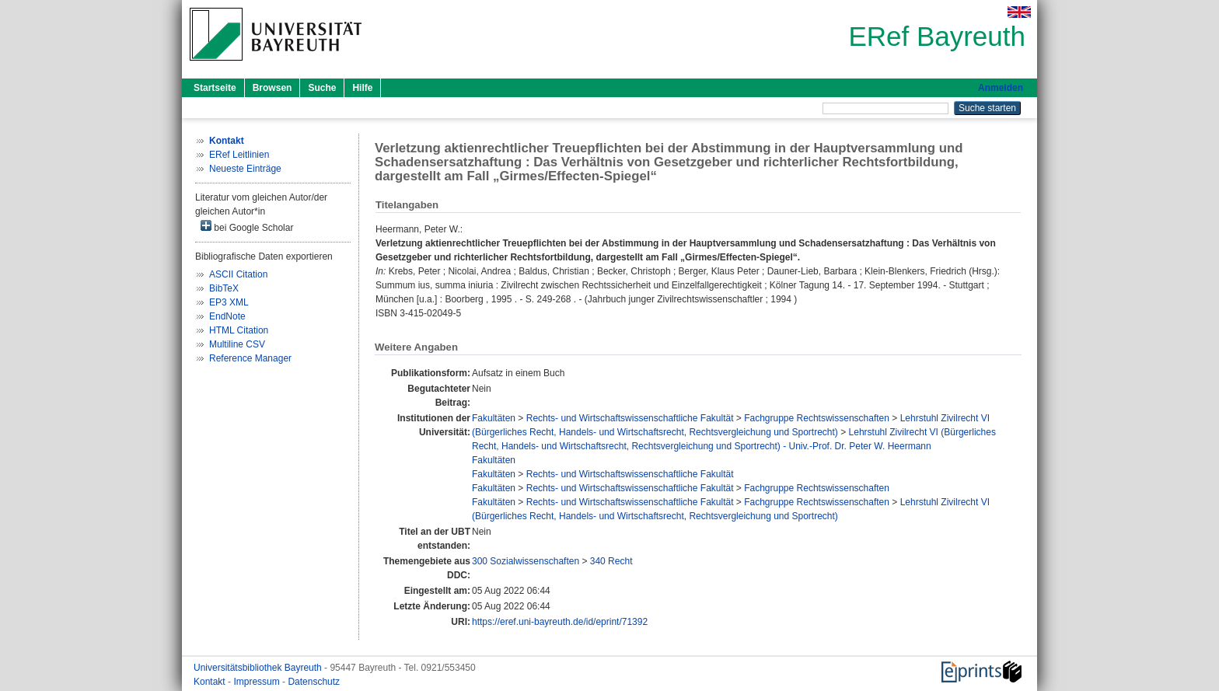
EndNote (227, 316)
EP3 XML (229, 302)
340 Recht (611, 561)
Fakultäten (493, 418)
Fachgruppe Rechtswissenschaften (816, 418)
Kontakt (211, 681)
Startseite (215, 87)
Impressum (257, 681)
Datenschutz (314, 681)
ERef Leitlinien (239, 154)
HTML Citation (238, 330)
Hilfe (362, 87)
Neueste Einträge (245, 168)
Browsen (272, 87)
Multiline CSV (237, 344)
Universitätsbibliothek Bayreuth (259, 667)
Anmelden (1000, 87)
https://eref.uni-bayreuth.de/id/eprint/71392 (560, 621)
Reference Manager (250, 358)
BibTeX (224, 288)
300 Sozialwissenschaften (525, 561)
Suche (322, 87)
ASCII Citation (238, 274)
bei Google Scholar (247, 226)
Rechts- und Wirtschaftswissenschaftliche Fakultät (630, 418)
